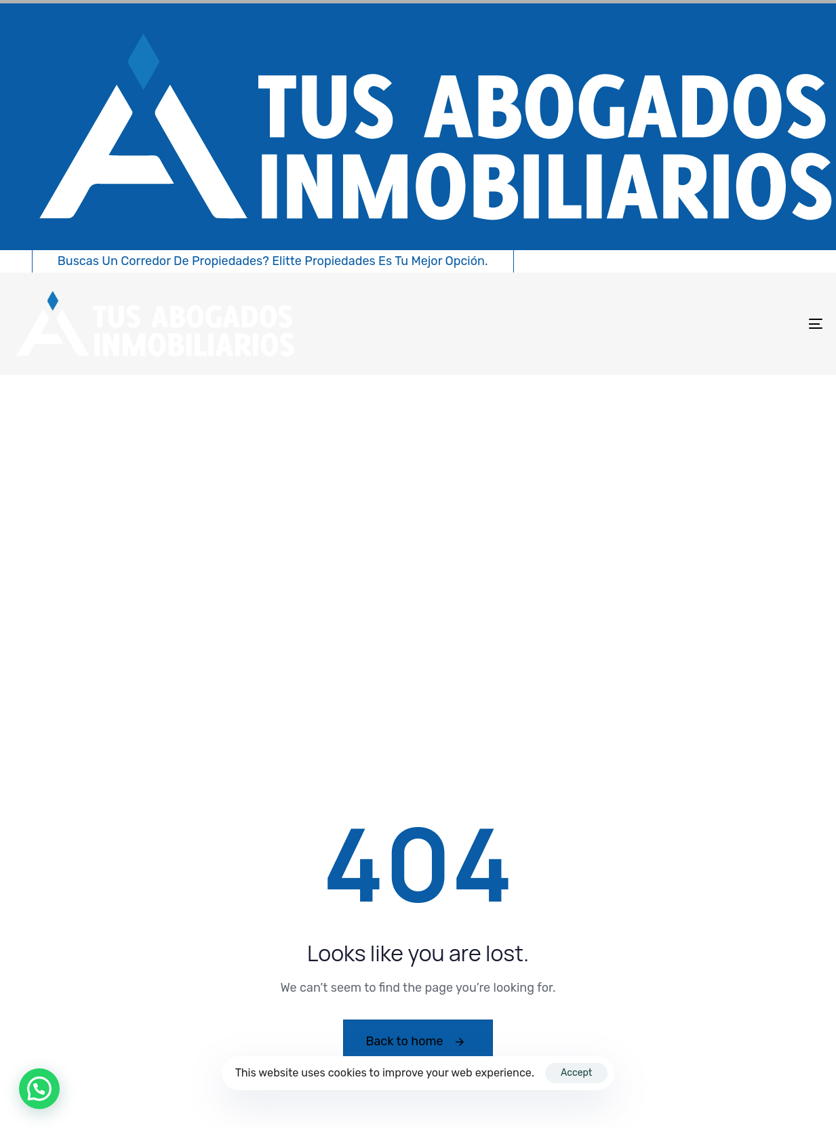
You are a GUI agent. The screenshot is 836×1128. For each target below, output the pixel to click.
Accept (576, 1073)
